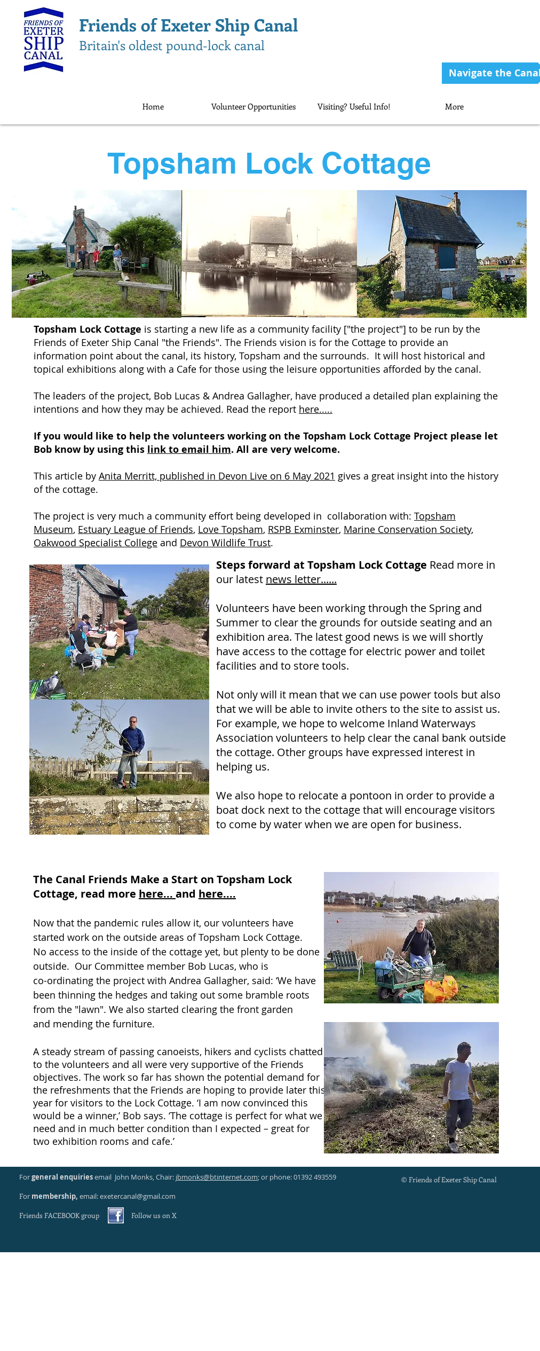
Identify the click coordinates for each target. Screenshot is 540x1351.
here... (157, 893)
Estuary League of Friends (135, 529)
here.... (217, 893)
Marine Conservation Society (407, 529)
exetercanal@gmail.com (138, 1196)
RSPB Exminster (303, 529)
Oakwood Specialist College (95, 542)
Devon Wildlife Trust (225, 542)
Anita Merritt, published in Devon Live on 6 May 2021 (217, 475)
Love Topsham (230, 529)
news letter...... (301, 579)
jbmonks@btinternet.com (217, 1177)
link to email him (189, 449)
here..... (315, 409)
